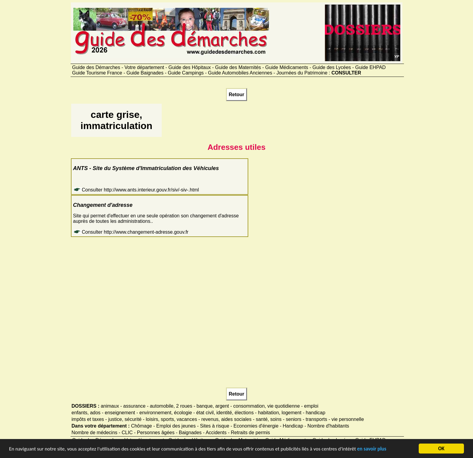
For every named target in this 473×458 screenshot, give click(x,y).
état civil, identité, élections (225, 412)
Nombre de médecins (94, 432)
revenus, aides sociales (226, 419)
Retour (236, 94)
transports (316, 419)
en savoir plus (371, 449)
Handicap (293, 425)
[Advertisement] (272, 123)
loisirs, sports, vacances (171, 419)
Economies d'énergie (255, 425)
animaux (110, 406)
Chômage (141, 425)
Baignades (190, 432)
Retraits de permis (250, 432)
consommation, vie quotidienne (266, 406)
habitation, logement (279, 412)
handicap (315, 412)
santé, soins (268, 419)
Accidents (216, 432)
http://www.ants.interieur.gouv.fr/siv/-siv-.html (151, 189)
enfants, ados (85, 412)
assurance (134, 406)
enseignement (120, 412)
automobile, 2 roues (171, 406)
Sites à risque (214, 425)
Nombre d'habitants (328, 425)
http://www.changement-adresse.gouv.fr (146, 232)
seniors (294, 419)
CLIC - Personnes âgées (148, 432)
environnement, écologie (165, 412)
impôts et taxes (87, 419)
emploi (311, 406)
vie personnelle (348, 419)
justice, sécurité (124, 419)
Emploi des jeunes (176, 425)
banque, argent (212, 406)
